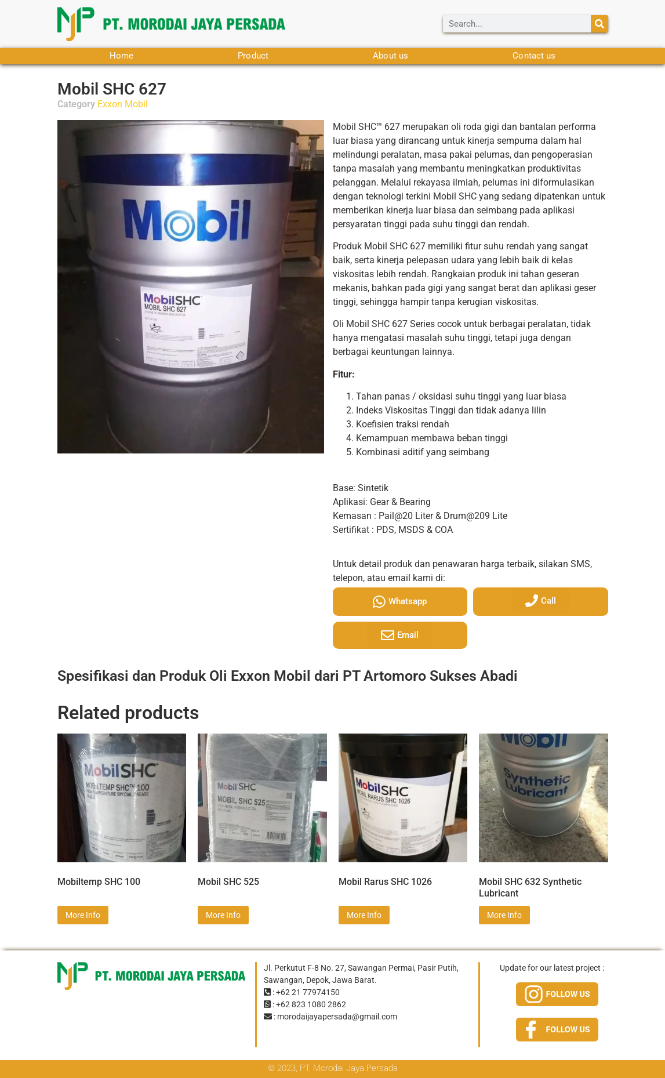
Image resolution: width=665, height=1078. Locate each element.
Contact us (534, 55)
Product (253, 55)
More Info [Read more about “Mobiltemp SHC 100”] (83, 915)
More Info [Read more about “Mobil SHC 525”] (223, 915)
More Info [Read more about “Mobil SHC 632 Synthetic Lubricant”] (504, 915)
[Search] (599, 23)
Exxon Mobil (122, 104)
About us (390, 55)
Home (121, 55)
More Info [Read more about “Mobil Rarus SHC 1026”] (364, 915)
